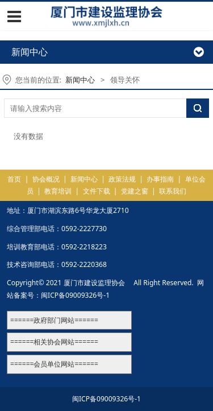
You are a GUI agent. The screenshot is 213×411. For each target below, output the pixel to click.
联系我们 (172, 191)
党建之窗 (134, 191)
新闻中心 (80, 80)
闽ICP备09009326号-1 (75, 295)
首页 (14, 179)
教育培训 (58, 191)
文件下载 (96, 191)
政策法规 (122, 179)
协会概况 (46, 179)
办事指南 (160, 179)
